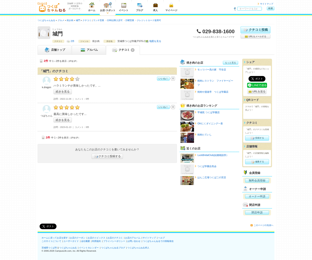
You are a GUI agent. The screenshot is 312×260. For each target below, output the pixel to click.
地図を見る (155, 41)
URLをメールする (255, 36)
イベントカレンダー (89, 247)
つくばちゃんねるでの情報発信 (158, 241)
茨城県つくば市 (49, 247)
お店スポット (107, 7)
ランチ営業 (98, 20)
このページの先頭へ (263, 225)
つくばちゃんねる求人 (138, 247)
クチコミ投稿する (107, 156)
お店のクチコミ (115, 238)
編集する (257, 161)
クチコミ (122, 50)
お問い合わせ (133, 241)
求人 (155, 7)
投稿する (257, 138)
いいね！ (163, 78)
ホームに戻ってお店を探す (55, 238)
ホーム (92, 7)
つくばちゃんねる (68, 247)
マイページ (171, 7)
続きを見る (63, 91)
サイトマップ (266, 4)
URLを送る (257, 91)
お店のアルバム (132, 238)
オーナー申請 (257, 196)
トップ (54, 50)
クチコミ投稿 (255, 29)
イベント (123, 7)
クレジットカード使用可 (149, 20)
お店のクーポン (77, 238)
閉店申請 (257, 212)
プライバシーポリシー (114, 241)
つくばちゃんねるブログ (113, 247)
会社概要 (85, 241)
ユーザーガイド (71, 241)
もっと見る (230, 62)
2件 (72, 41)
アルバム (89, 50)
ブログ (139, 7)
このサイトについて (51, 241)
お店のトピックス (96, 238)
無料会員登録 (257, 180)
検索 (270, 8)
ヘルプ (161, 238)
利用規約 (96, 241)
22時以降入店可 (115, 20)
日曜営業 (129, 20)
